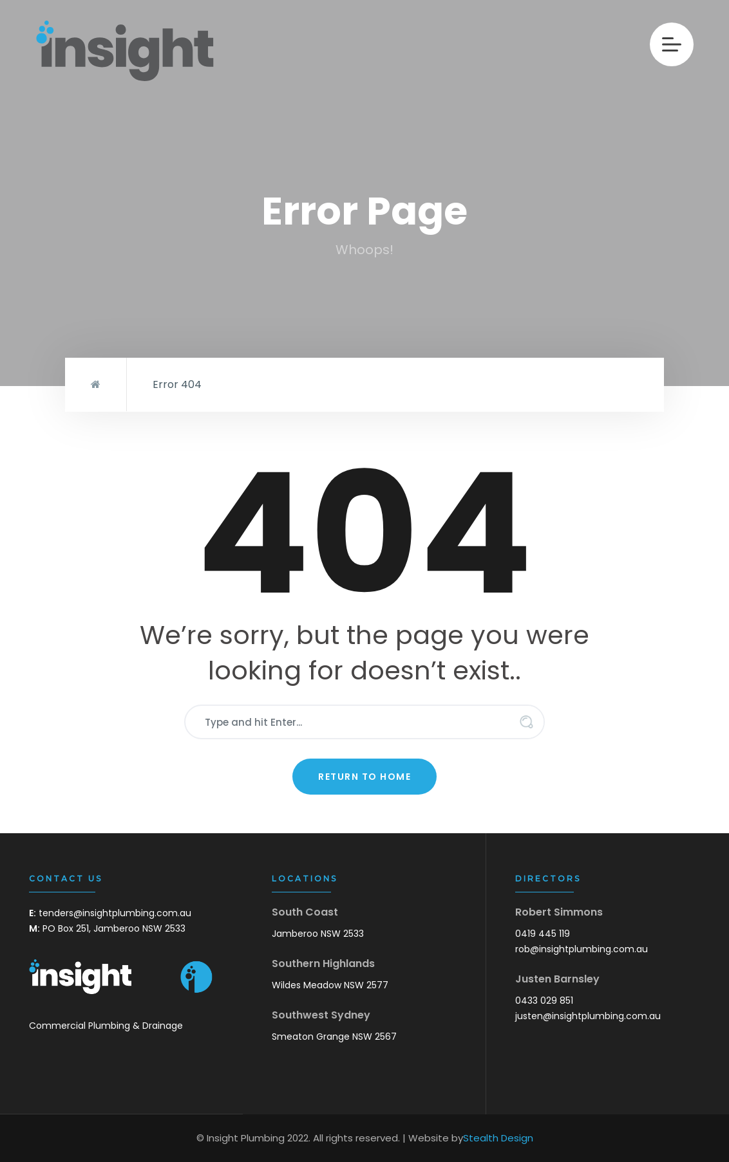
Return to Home (364, 776)
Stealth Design (498, 1138)
